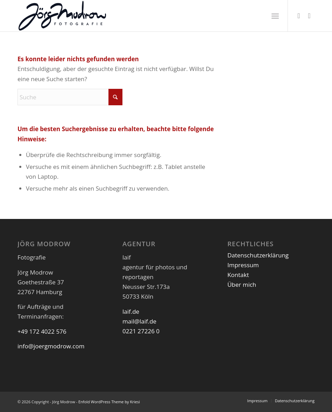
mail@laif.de (139, 321)
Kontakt (238, 275)
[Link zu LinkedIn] (309, 15)
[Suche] (69, 97)
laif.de (130, 311)
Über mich (241, 284)
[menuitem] (275, 15)
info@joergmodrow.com (50, 346)
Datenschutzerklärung (258, 255)
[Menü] (275, 15)
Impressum (243, 265)
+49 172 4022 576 (41, 331)
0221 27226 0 (141, 331)
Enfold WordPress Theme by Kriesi (109, 401)
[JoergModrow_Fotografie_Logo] (62, 15)
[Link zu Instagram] (299, 15)
